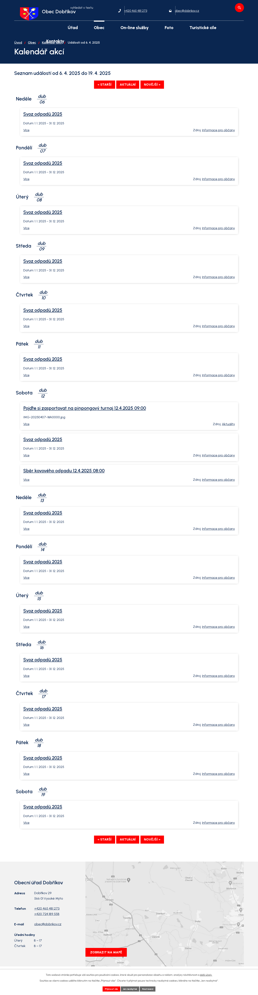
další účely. (206, 974)
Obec (32, 52)
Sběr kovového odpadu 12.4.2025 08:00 (64, 480)
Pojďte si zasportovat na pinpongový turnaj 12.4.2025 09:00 (84, 418)
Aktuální (128, 94)
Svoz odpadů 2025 (42, 124)
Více (26, 140)
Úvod (18, 52)
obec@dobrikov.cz (47, 935)
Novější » (159, 94)
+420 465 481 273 (47, 919)
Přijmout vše (109, 988)
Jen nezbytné (130, 988)
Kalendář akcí (52, 52)
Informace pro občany (218, 140)
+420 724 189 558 (46, 925)
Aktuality (228, 434)
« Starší (98, 94)
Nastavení (150, 988)
